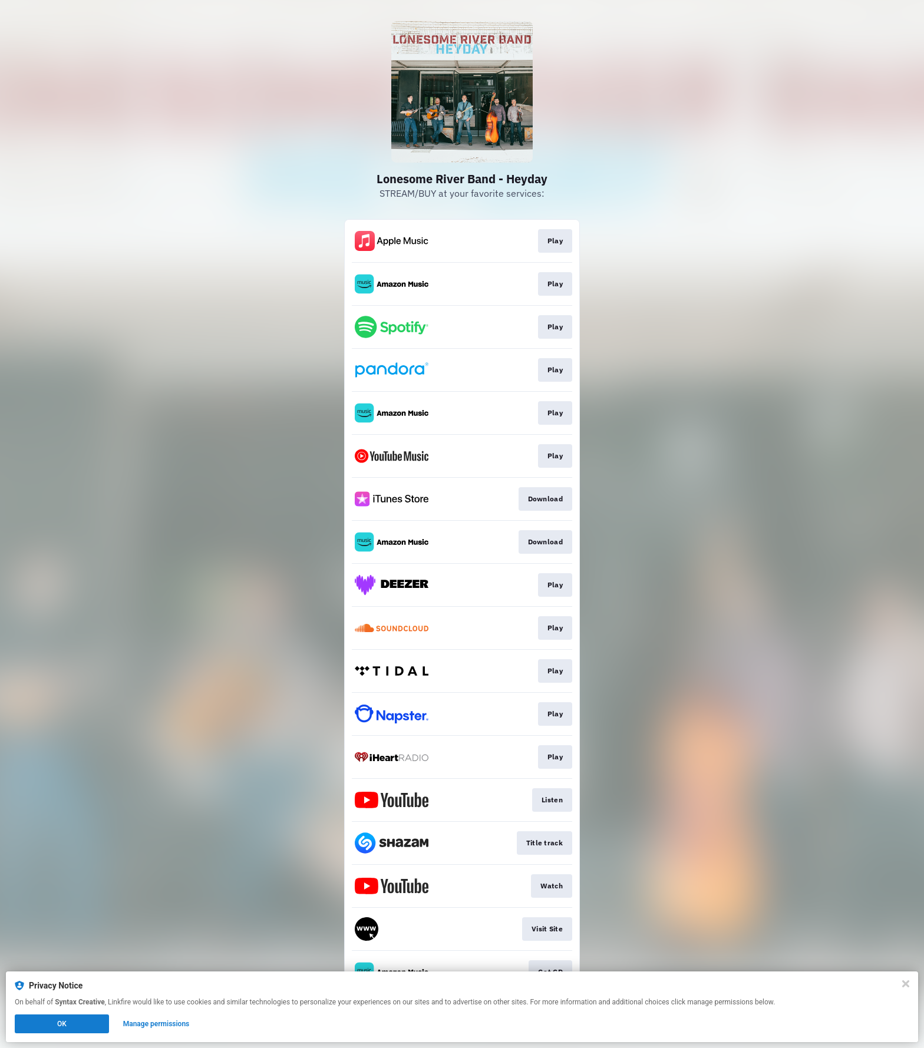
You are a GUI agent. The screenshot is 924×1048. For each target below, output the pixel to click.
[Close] (905, 983)
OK (62, 1024)
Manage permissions (156, 1024)
